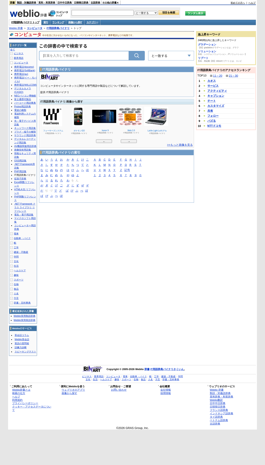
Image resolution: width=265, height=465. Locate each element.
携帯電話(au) (21, 74)
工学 (16, 247)
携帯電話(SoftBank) (24, 70)
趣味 (16, 275)
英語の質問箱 (22, 343)
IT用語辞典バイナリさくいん (167, 369)
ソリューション (207, 51)
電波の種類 (20, 110)
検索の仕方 (18, 393)
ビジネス (18, 53)
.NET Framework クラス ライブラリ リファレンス (24, 207)
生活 (16, 266)
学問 (16, 256)
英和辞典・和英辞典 (221, 396)
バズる (211, 120)
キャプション (215, 95)
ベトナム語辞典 (219, 420)
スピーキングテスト (25, 351)
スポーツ (18, 279)
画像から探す (75, 22)
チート (211, 100)
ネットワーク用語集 (25, 128)
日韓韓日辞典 (81, 2)
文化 (16, 261)
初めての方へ (238, 2)
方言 (16, 298)
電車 (16, 233)
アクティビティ (217, 90)
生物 (16, 284)
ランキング (58, 22)
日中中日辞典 (64, 2)
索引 (45, 22)
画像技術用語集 (22, 149)
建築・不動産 (21, 252)
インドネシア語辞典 (221, 413)
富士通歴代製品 (22, 99)
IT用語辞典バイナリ (58, 28)
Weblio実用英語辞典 (24, 320)
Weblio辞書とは (21, 389)
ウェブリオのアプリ (73, 389)
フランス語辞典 (219, 410)
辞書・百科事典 (22, 302)
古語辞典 (95, 2)
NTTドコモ (214, 125)
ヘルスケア (20, 270)
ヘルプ (252, 2)
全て (12, 49)
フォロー (213, 115)
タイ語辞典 (216, 416)
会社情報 (165, 389)
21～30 (233, 75)
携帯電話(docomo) (24, 66)
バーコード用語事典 (25, 103)
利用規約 (17, 400)
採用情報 (165, 393)
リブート (203, 57)
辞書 (12, 2)
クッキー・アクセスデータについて (31, 408)
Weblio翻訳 (216, 400)
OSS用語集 (20, 160)
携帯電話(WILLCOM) (25, 85)
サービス (213, 85)
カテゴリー (92, 22)
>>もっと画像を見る (180, 144)
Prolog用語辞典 (22, 106)
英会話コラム (22, 335)
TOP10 (201, 75)
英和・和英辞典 (46, 2)
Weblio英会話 (22, 339)
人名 (16, 293)
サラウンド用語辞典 (25, 135)
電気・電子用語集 (23, 214)
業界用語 (18, 58)
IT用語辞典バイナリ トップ (25, 22)
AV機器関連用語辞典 (25, 146)
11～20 (217, 75)
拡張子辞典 (20, 178)
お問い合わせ (119, 389)
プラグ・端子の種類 (25, 131)
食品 (16, 289)
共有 (210, 110)
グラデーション (207, 44)
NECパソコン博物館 (25, 95)
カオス (211, 80)
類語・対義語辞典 (26, 2)
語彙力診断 (21, 347)
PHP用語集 (20, 171)
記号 (127, 170)
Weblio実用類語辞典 (24, 316)
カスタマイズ (215, 105)
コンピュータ (34, 28)
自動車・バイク (22, 238)
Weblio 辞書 (16, 28)
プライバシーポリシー (25, 403)
